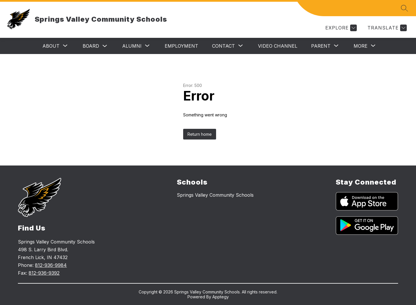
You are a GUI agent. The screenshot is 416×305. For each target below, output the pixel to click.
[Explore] (340, 27)
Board (91, 46)
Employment (181, 46)
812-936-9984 (51, 265)
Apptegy (220, 296)
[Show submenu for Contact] (223, 45)
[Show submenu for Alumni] (132, 45)
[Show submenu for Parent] (320, 45)
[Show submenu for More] (360, 45)
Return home (199, 134)
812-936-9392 (44, 273)
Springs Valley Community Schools (215, 195)
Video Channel (277, 46)
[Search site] (404, 8)
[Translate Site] (386, 27)
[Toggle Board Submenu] (104, 46)
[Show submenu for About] (51, 45)
